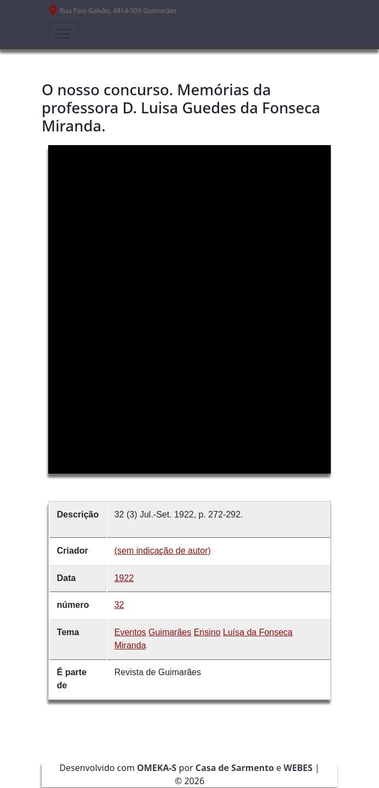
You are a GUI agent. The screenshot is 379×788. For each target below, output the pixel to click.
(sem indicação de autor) (162, 550)
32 (119, 604)
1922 (124, 578)
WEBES (298, 768)
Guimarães (169, 632)
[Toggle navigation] (63, 34)
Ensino (207, 632)
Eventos (130, 632)
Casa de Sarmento (235, 768)
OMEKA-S (156, 768)
